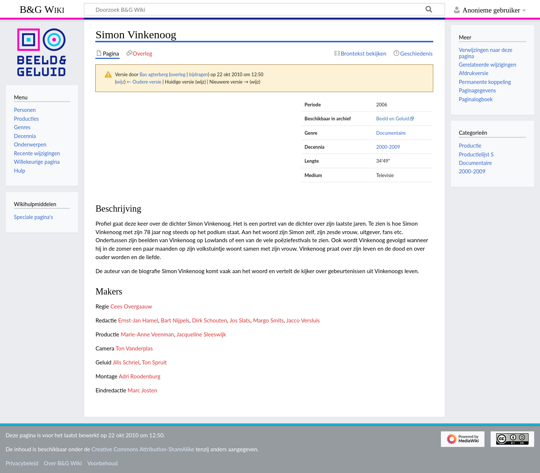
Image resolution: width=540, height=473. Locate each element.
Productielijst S (476, 154)
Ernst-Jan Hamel (138, 320)
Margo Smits (268, 320)
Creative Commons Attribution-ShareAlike (143, 449)
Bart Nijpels (175, 320)
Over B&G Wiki (63, 463)
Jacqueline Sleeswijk (201, 334)
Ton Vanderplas (134, 348)
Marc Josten (143, 390)
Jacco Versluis (303, 320)
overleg (178, 74)
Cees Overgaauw (131, 306)
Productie (470, 145)
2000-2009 (388, 147)
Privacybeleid (22, 463)
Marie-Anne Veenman (147, 334)
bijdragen (198, 74)
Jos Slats (240, 320)
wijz (120, 82)
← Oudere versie (144, 82)
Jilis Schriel (126, 362)
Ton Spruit (154, 362)
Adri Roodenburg (139, 376)
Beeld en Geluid (392, 118)
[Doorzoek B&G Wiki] (264, 9)
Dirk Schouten (209, 320)
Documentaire (391, 133)
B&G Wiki (42, 9)
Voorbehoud (102, 463)
